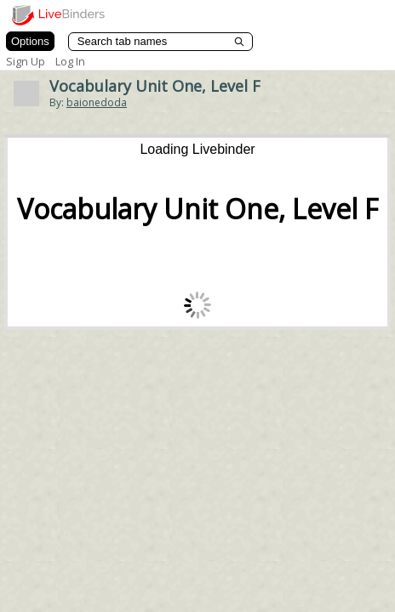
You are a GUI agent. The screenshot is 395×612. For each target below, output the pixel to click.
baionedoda (96, 102)
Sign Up (25, 61)
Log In (70, 61)
